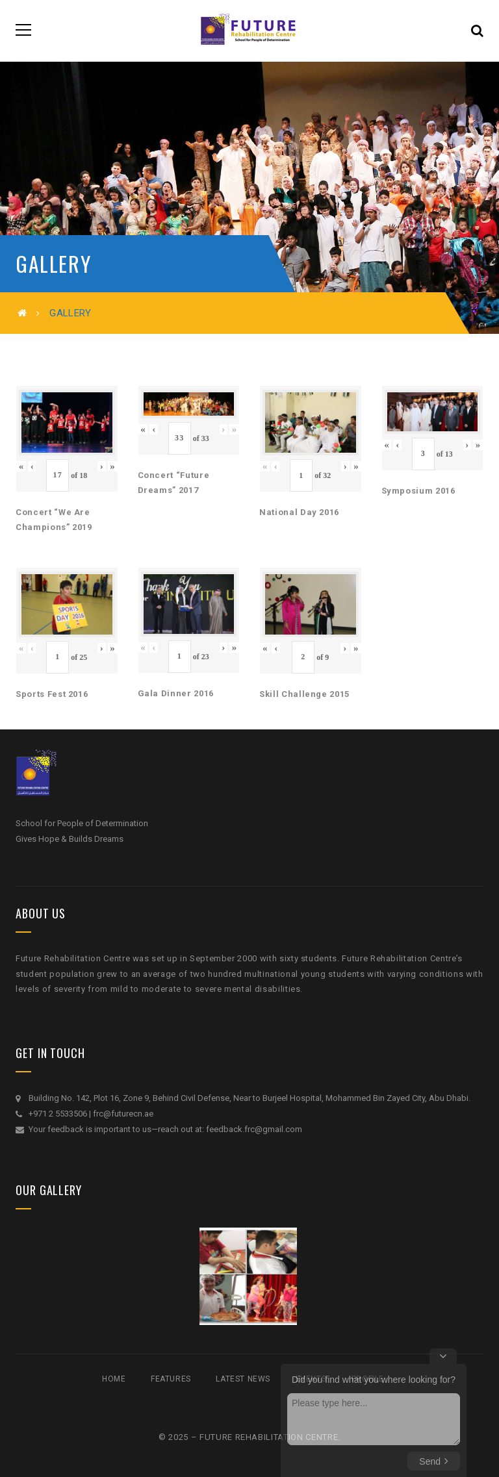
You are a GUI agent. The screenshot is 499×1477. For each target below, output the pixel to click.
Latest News (243, 1378)
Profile (368, 1378)
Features (171, 1378)
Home (113, 1378)
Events (311, 1378)
